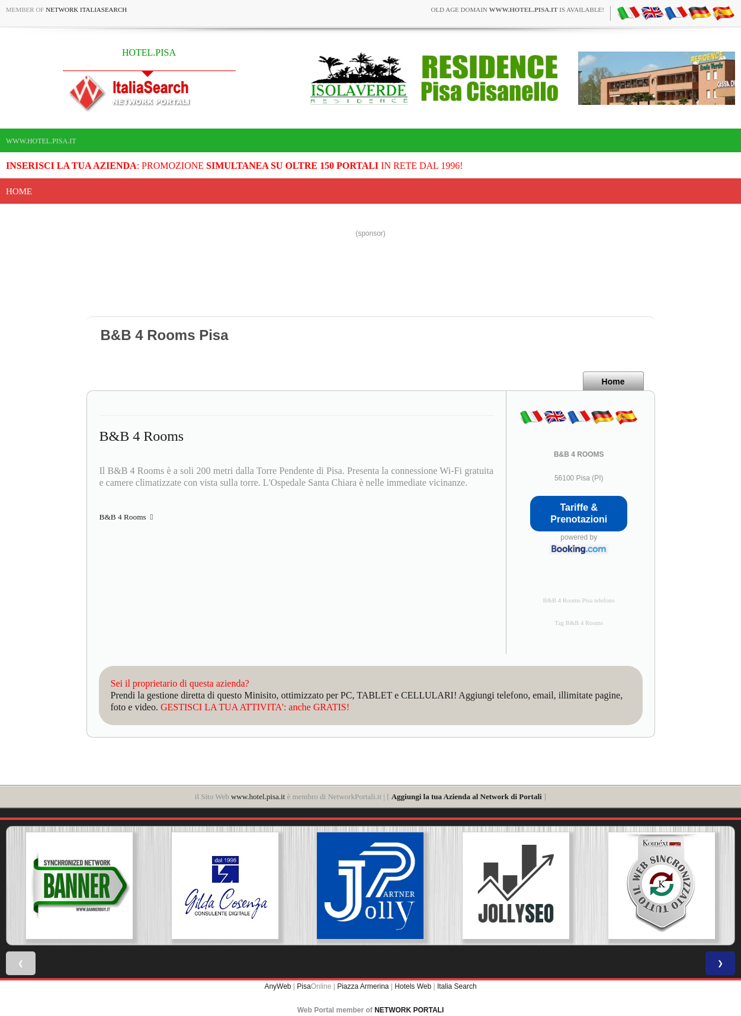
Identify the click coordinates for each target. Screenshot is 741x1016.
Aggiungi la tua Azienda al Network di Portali (467, 796)
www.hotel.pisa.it (41, 141)
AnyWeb (277, 986)
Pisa (303, 986)
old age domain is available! (517, 9)
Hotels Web (412, 986)
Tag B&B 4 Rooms (578, 623)
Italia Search (457, 986)
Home (19, 191)
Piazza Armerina (363, 986)
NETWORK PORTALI (409, 1010)
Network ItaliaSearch (86, 9)
